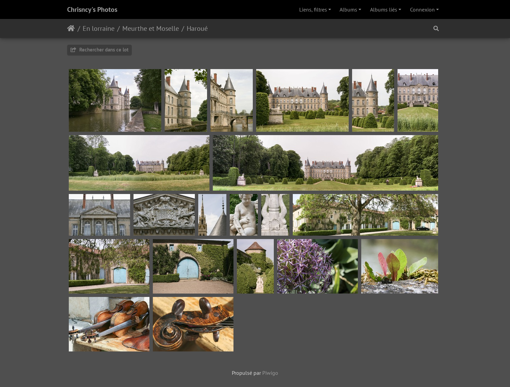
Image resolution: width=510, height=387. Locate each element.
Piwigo (270, 372)
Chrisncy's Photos (92, 9)
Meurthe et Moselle (150, 28)
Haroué (197, 28)
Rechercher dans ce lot (99, 49)
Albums (348, 9)
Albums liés (383, 9)
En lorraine (99, 28)
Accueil (71, 28)
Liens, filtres (313, 9)
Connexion (422, 9)
